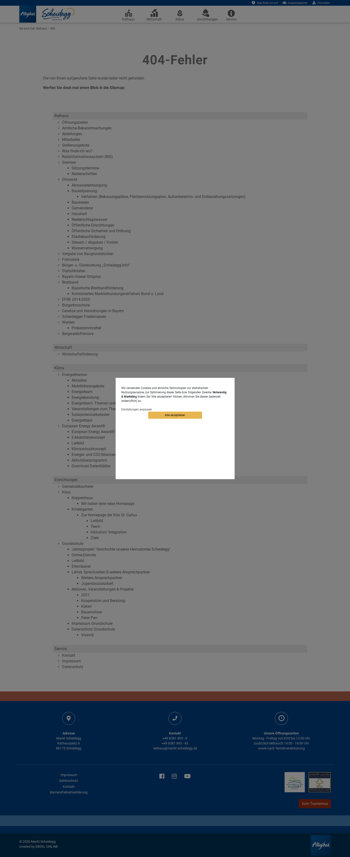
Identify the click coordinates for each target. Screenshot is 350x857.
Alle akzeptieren (175, 415)
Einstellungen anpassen (136, 409)
